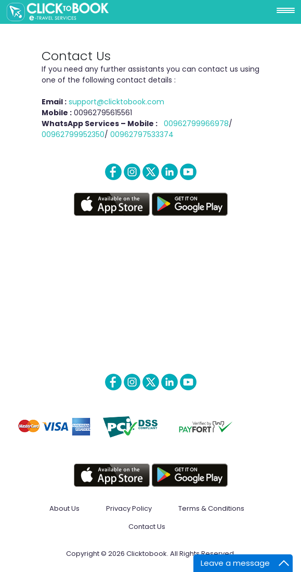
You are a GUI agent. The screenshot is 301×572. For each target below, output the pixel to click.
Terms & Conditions (211, 508)
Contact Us (146, 527)
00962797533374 (142, 134)
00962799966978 (196, 123)
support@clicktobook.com (116, 102)
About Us (64, 508)
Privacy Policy (129, 508)
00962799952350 (73, 134)
